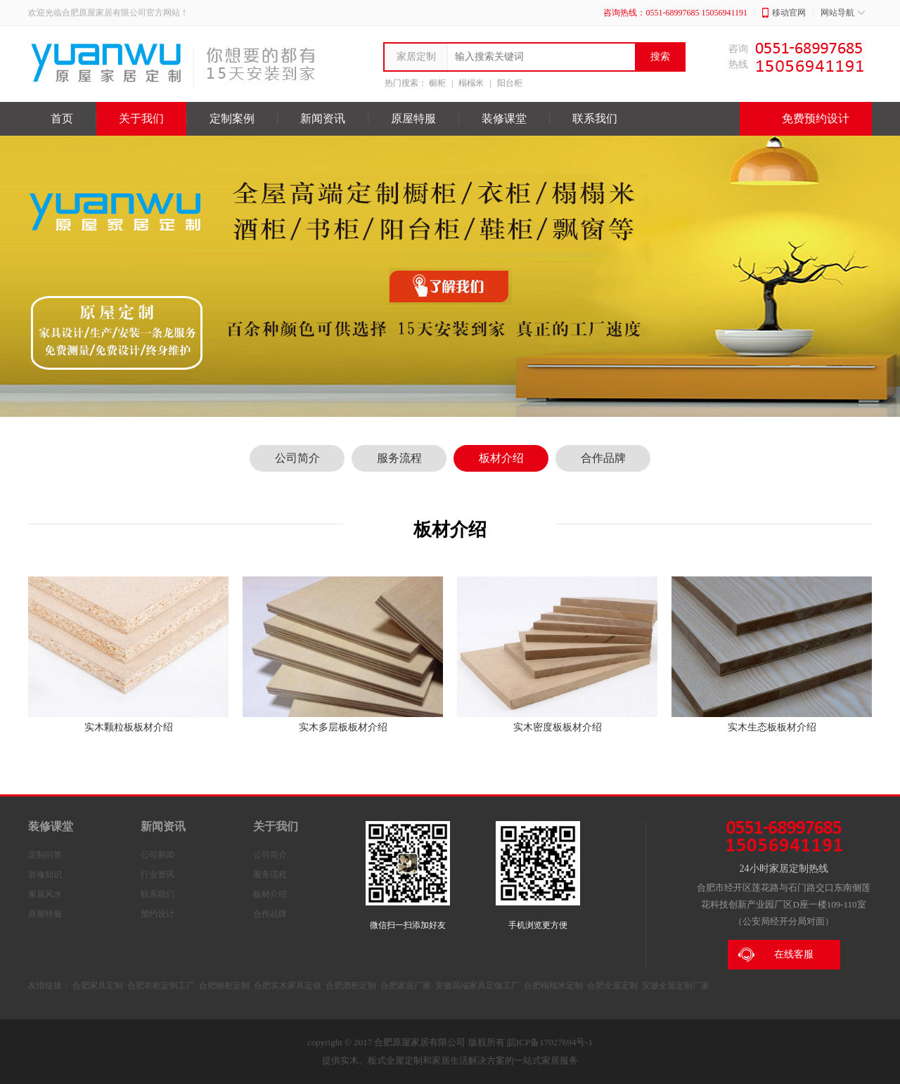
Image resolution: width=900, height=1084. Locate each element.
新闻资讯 (322, 118)
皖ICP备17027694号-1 (550, 1042)
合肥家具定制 (97, 986)
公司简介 (297, 458)
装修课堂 (504, 118)
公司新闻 (157, 855)
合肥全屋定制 (612, 986)
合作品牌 (603, 458)
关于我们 (141, 118)
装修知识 (45, 874)
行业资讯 (157, 874)
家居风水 (45, 894)
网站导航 (843, 13)
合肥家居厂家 (405, 986)
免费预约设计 (805, 118)
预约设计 (157, 914)
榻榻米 (471, 83)
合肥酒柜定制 (351, 986)
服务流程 (399, 458)
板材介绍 (501, 458)
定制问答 (45, 855)
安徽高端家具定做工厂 (477, 986)
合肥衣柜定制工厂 (161, 986)
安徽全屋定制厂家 (675, 986)
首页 (62, 118)
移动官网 (784, 13)
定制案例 (232, 118)
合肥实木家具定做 (287, 986)
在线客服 (776, 955)
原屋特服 (413, 118)
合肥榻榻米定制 (553, 986)
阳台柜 (509, 83)
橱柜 (437, 83)
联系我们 (594, 118)
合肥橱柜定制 (224, 986)
